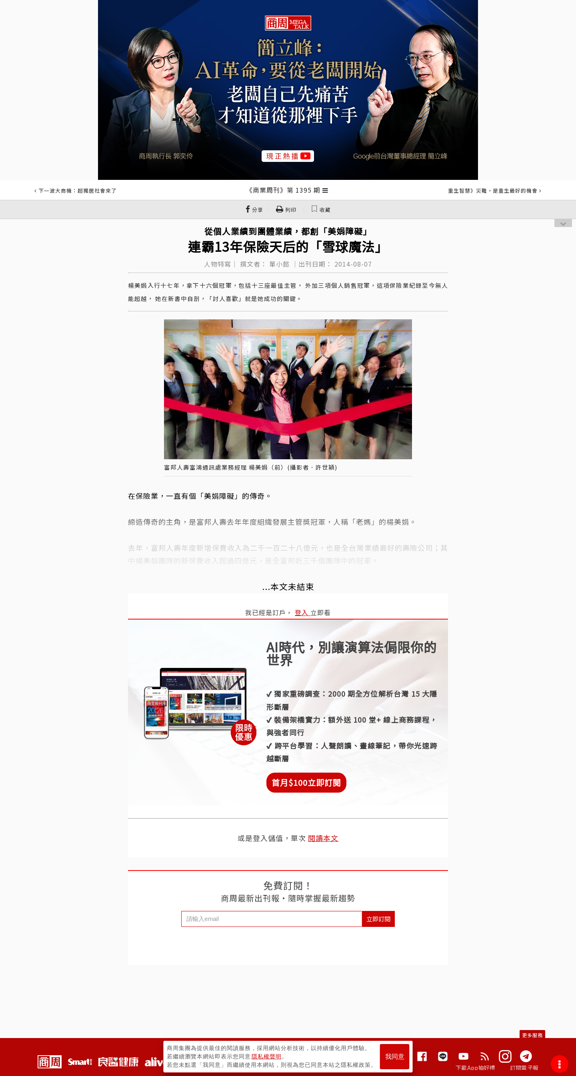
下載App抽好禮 (475, 1068)
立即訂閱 (378, 919)
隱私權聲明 (267, 1056)
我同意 (394, 1056)
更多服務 (532, 1035)
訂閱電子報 (524, 1068)
